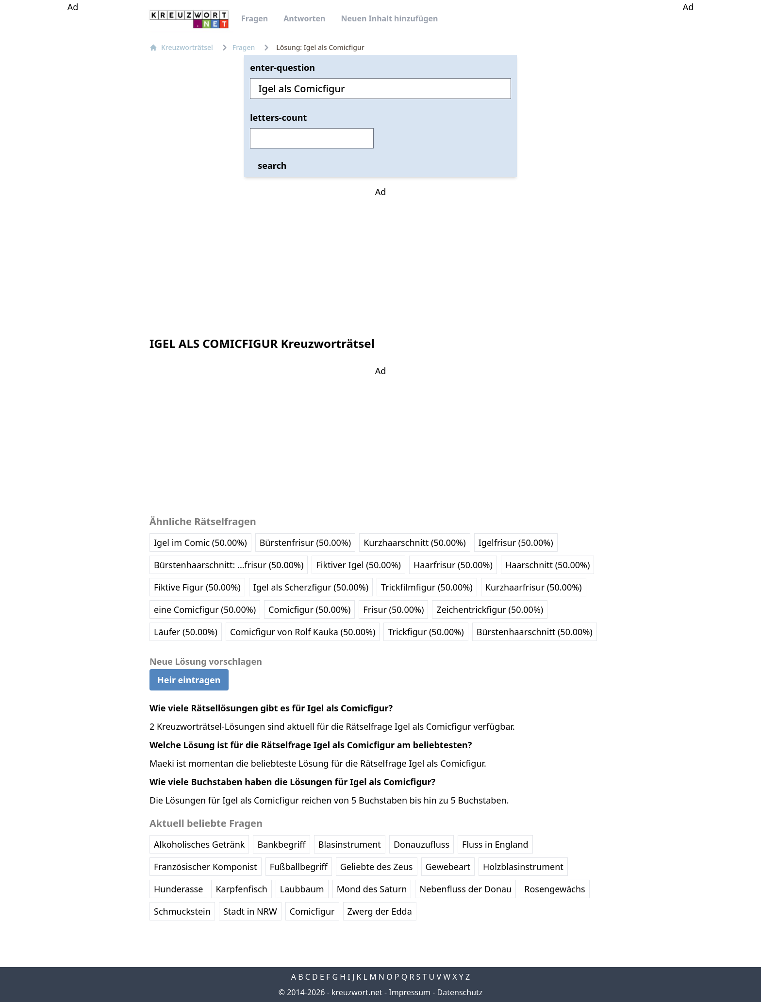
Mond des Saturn (372, 889)
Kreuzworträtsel (181, 47)
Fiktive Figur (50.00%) (197, 587)
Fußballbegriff (299, 866)
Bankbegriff (281, 844)
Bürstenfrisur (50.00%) (305, 542)
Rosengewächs (554, 889)
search (272, 165)
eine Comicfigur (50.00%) (205, 609)
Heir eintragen (189, 680)
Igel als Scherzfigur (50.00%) (310, 587)
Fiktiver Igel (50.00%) (358, 565)
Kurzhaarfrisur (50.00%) (533, 587)
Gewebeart (448, 866)
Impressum (409, 992)
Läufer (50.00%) (185, 632)
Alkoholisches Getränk (199, 844)
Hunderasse (178, 889)
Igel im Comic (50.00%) (200, 542)
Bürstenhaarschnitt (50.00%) (535, 632)
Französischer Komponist (205, 866)
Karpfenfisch (241, 889)
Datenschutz (460, 992)
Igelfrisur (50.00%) (516, 542)
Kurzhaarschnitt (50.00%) (415, 542)
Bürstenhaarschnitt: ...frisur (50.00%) (228, 565)
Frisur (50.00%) (393, 609)
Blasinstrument (349, 844)
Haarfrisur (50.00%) (453, 565)
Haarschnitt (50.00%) (547, 565)
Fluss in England (495, 844)
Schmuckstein (182, 911)
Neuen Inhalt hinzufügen (389, 18)
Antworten (304, 18)
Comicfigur (312, 911)
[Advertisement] (73, 159)
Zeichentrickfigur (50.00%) (489, 609)
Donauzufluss (421, 844)
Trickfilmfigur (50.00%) (427, 587)
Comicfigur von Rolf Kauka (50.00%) (302, 632)
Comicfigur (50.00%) (309, 609)
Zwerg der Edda (379, 911)
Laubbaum (302, 889)
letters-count (278, 117)
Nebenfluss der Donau (465, 889)
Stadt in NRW (250, 911)
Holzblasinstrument (523, 866)
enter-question (282, 67)
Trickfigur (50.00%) (425, 632)
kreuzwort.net (356, 992)
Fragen (254, 18)
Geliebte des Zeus (376, 866)
